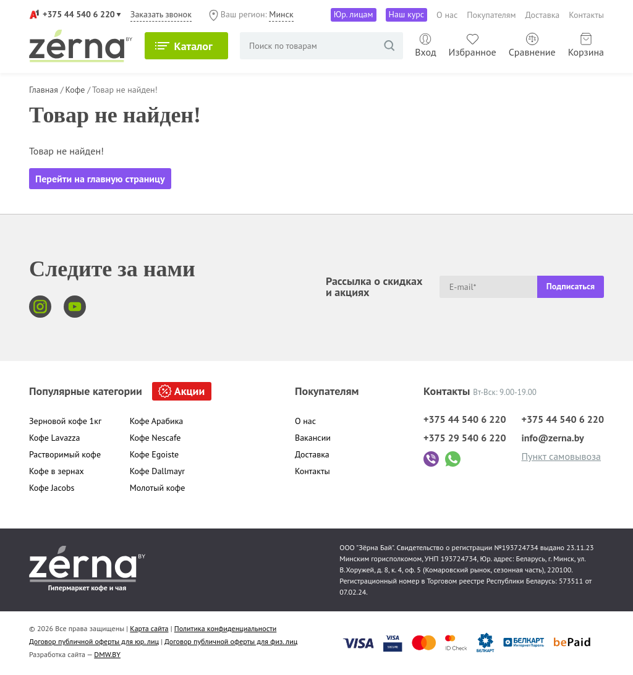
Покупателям (491, 15)
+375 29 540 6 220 (464, 437)
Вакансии (313, 437)
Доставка (542, 15)
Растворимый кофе (65, 454)
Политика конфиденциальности (225, 628)
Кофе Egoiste (154, 454)
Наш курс (407, 14)
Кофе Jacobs (51, 487)
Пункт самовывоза (561, 456)
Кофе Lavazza (54, 437)
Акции (189, 391)
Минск (281, 14)
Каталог (193, 46)
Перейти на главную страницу (100, 178)
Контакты (586, 15)
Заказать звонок (161, 14)
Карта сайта (149, 628)
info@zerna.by (552, 437)
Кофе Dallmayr (157, 471)
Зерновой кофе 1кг (65, 421)
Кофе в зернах (56, 471)
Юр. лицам (353, 14)
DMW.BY (107, 654)
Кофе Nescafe (155, 437)
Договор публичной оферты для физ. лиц (230, 641)
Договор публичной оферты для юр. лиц (94, 641)
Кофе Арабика (157, 421)
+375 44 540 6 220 (79, 14)
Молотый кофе (157, 487)
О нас (446, 15)
